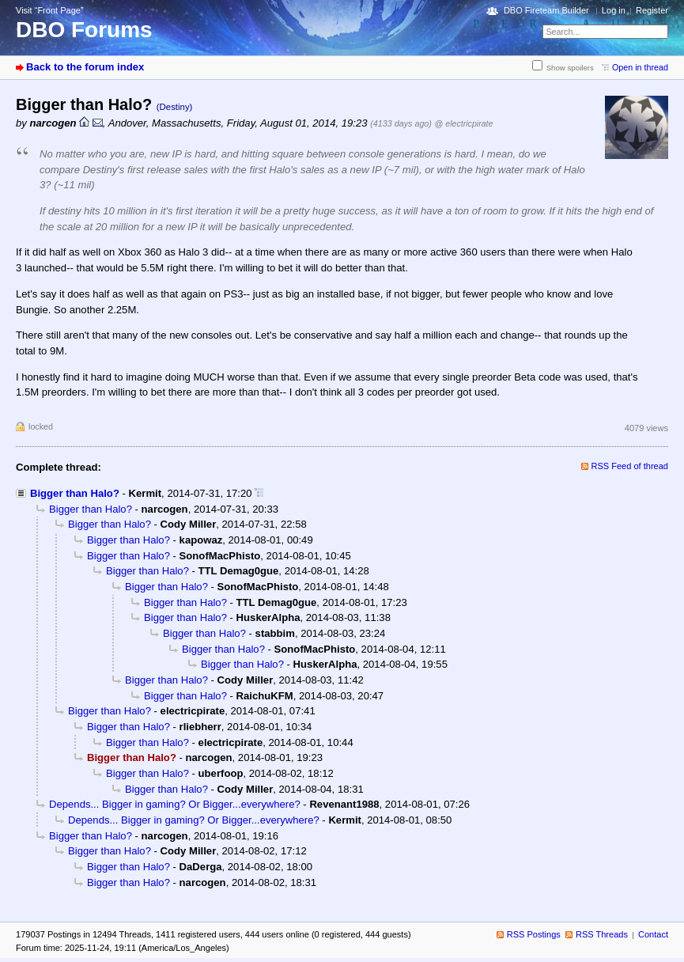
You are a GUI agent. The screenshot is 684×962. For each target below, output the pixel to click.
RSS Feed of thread (630, 466)
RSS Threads (602, 934)
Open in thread (640, 67)
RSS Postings (534, 934)
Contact (653, 934)
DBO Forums (84, 29)
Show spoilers (570, 67)
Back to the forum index (85, 67)
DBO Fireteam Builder (546, 10)
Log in (613, 10)
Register (652, 10)
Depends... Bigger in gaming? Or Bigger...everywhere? (174, 804)
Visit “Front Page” (50, 10)
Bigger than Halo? (74, 493)
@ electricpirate (464, 123)
